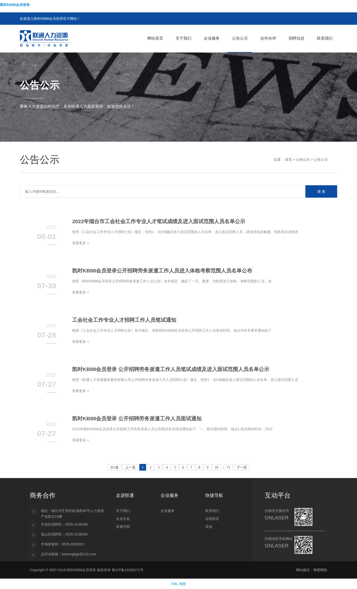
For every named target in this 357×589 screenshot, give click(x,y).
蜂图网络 (320, 570)
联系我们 (212, 511)
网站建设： (304, 570)
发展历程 (123, 527)
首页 (288, 159)
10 (216, 467)
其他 (208, 527)
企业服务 (168, 511)
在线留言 (212, 519)
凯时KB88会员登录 (15, 5)
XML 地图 (178, 584)
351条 (114, 467)
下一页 (242, 467)
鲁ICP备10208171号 (128, 570)
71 (228, 467)
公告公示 (303, 159)
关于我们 (123, 511)
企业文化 (123, 519)
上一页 (130, 467)
